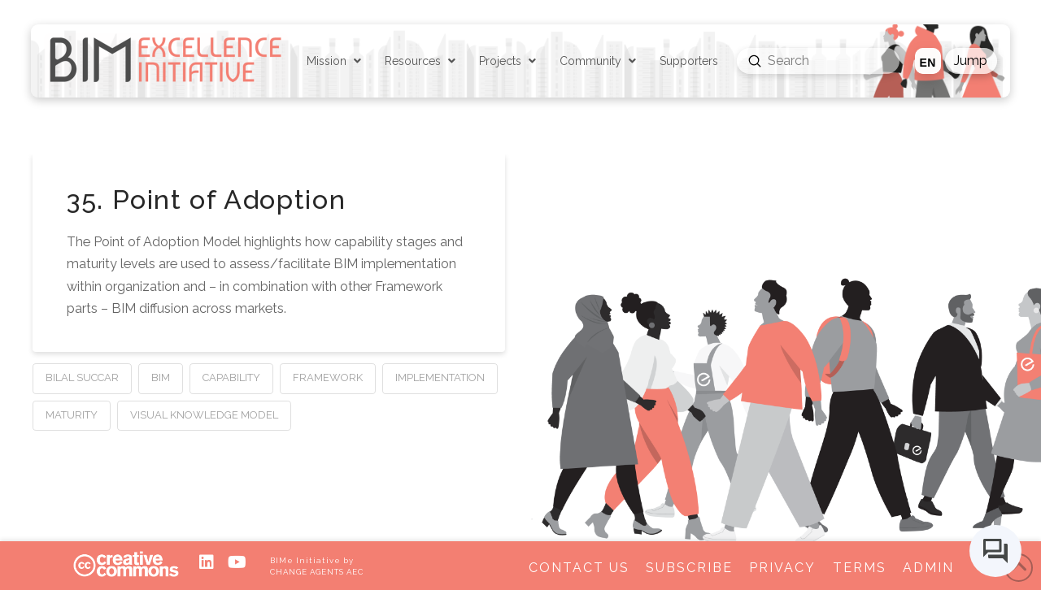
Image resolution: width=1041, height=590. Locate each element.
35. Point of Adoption (206, 199)
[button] (971, 61)
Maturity (72, 415)
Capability (231, 377)
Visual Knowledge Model (204, 415)
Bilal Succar (82, 377)
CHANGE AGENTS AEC (316, 571)
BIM (160, 377)
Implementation (440, 377)
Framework (328, 377)
